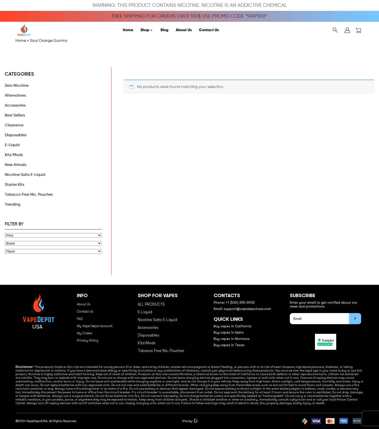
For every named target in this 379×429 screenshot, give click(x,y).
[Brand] (53, 243)
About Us (184, 30)
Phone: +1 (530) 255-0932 (234, 302)
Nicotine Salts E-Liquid (25, 175)
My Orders (84, 333)
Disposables (15, 135)
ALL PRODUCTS (151, 304)
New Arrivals (15, 165)
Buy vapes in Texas (229, 345)
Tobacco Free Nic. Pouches (29, 195)
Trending (12, 205)
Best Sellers (15, 115)
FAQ (80, 319)
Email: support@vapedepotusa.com (242, 309)
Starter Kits (14, 185)
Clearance (14, 125)
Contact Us (209, 30)
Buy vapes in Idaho (229, 332)
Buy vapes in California (232, 326)
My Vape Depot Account (94, 326)
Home (128, 30)
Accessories (15, 105)
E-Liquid (12, 145)
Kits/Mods (14, 155)
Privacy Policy (87, 340)
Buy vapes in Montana (231, 339)
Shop (146, 30)
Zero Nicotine (17, 86)
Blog (164, 30)
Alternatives (15, 96)
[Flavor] (53, 251)
